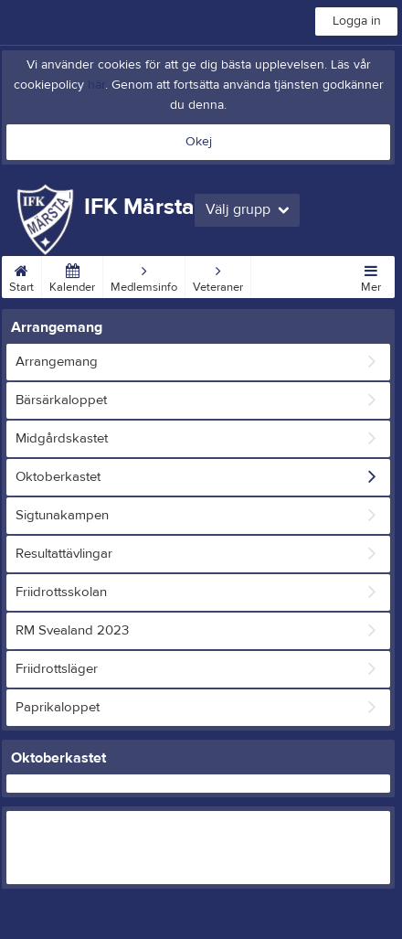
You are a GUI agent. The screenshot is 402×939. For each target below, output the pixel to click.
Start (21, 275)
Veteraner (218, 275)
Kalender (72, 275)
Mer (371, 275)
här (96, 85)
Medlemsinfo (144, 275)
